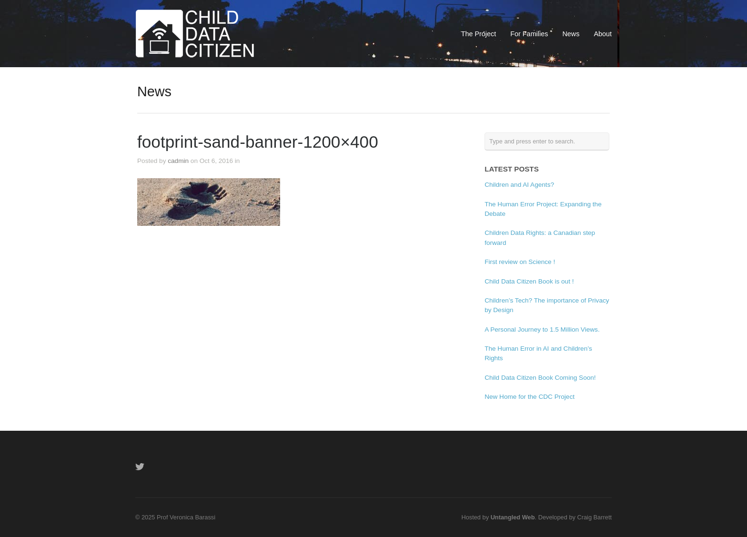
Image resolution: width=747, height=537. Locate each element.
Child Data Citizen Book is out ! (529, 281)
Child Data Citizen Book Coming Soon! (540, 377)
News (570, 34)
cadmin (178, 160)
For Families (529, 34)
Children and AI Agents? (519, 184)
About (603, 34)
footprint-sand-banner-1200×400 (257, 141)
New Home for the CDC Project (530, 396)
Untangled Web (513, 517)
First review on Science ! (520, 261)
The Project (478, 34)
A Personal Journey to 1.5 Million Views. (542, 329)
